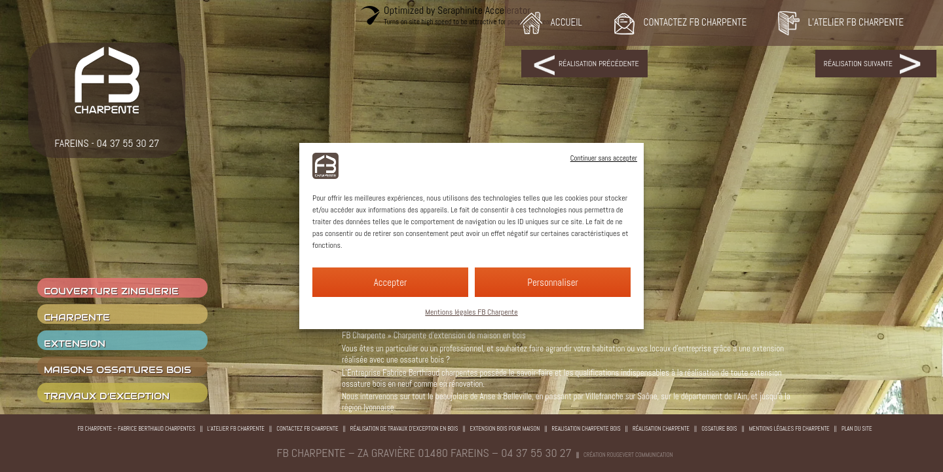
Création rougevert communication (628, 455)
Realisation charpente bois (586, 429)
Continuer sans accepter (603, 158)
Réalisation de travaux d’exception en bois (404, 429)
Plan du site (856, 429)
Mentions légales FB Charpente (471, 312)
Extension (74, 343)
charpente (77, 317)
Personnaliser (552, 282)
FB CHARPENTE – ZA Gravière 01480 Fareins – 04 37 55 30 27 (424, 452)
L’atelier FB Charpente (236, 429)
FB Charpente (364, 335)
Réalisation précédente (599, 63)
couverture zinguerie (111, 291)
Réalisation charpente (661, 429)
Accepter (390, 282)
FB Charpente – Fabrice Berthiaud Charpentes (136, 429)
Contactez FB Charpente (307, 429)
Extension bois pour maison (505, 429)
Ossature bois (719, 429)
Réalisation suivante (858, 63)
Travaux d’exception (107, 396)
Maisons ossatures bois (117, 370)
